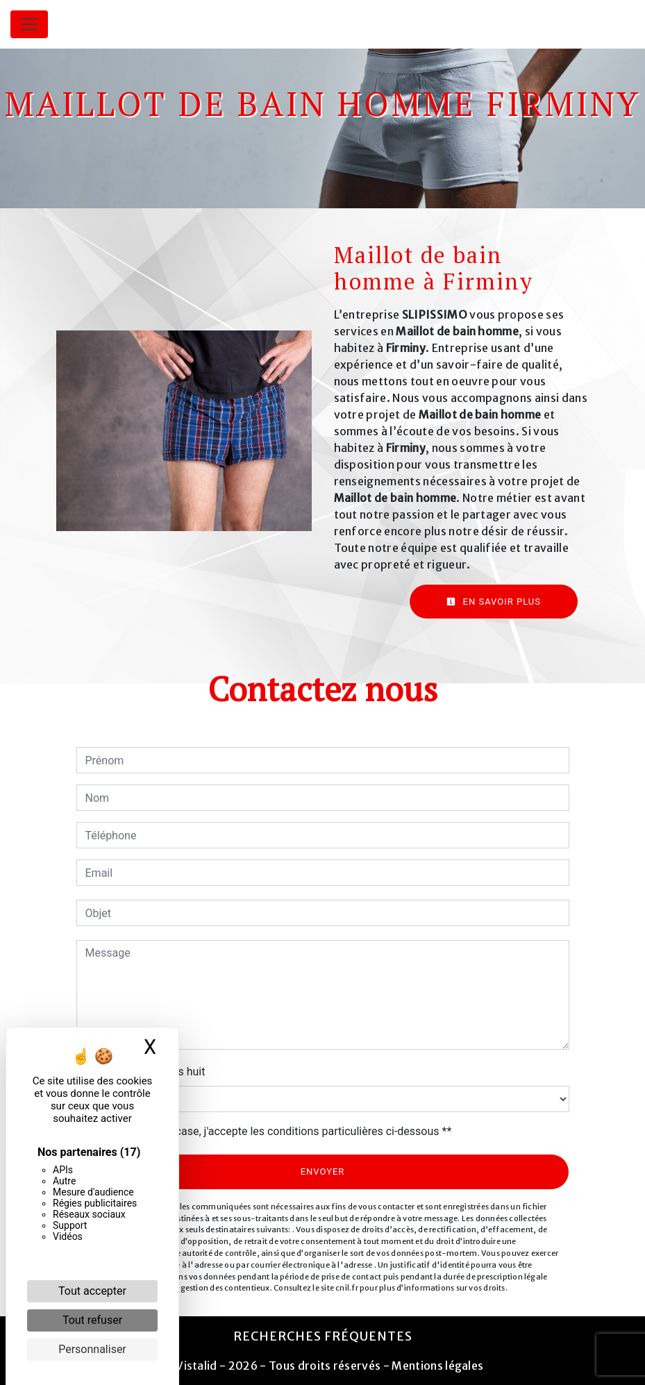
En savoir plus (493, 601)
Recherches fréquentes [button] (322, 1336)
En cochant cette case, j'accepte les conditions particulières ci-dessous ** (271, 1131)
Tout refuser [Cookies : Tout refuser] (92, 1320)
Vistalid (196, 1366)
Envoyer (323, 1171)
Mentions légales (436, 1366)
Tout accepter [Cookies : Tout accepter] (92, 1291)
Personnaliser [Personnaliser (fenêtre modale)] (92, 1349)
